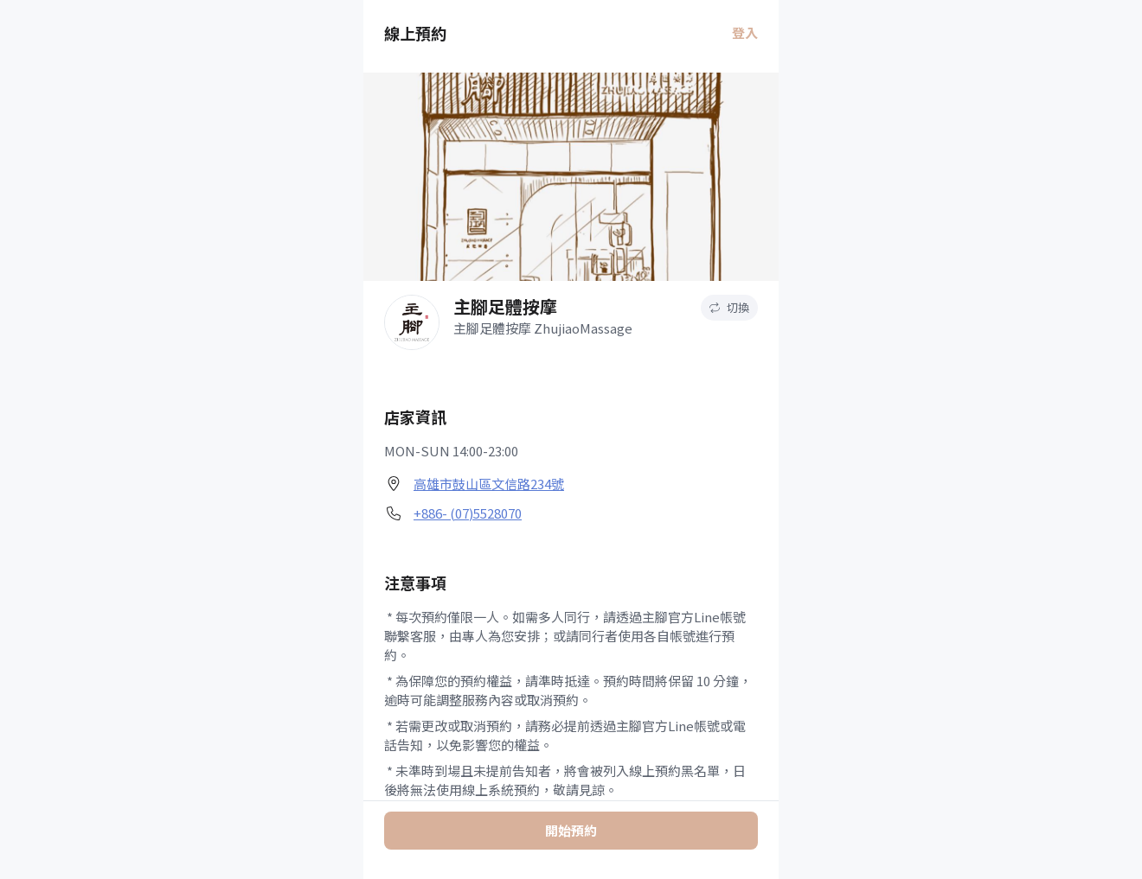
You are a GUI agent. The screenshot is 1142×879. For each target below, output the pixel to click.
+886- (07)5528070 (468, 513)
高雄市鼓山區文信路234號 (489, 484)
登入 (745, 32)
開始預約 (571, 830)
